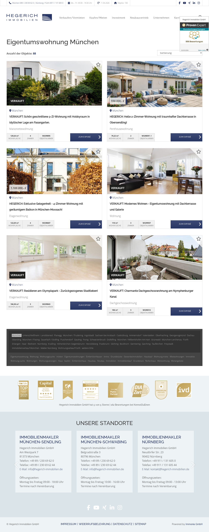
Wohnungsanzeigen (47, 360)
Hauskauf (148, 356)
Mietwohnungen (177, 356)
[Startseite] (29, 17)
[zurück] (16, 465)
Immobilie (190, 356)
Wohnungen (32, 360)
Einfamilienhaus (79, 360)
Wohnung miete (161, 356)
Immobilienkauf (125, 360)
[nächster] (192, 465)
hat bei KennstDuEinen (104, 404)
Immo (106, 356)
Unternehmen (161, 17)
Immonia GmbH (194, 524)
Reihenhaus (150, 360)
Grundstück (138, 360)
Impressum (68, 524)
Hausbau (92, 360)
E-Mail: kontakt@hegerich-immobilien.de (165, 469)
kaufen (67, 360)
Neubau (100, 360)
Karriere (178, 17)
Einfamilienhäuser (94, 356)
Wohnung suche (18, 360)
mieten (59, 356)
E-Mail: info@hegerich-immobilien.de (41, 469)
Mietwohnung (163, 360)
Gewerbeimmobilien (133, 356)
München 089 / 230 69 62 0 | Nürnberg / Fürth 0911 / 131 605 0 (37, 3)
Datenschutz (122, 524)
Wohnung (34, 356)
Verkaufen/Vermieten (72, 17)
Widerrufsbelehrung (94, 524)
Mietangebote (177, 360)
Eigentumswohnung (19, 356)
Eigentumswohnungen (74, 356)
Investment (118, 17)
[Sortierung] (180, 53)
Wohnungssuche (47, 356)
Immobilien (111, 360)
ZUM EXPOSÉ (84, 137)
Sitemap (140, 524)
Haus (60, 360)
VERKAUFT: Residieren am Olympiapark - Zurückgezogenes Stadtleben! (53, 290)
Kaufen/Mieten (98, 17)
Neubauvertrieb (139, 17)
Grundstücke (116, 356)
